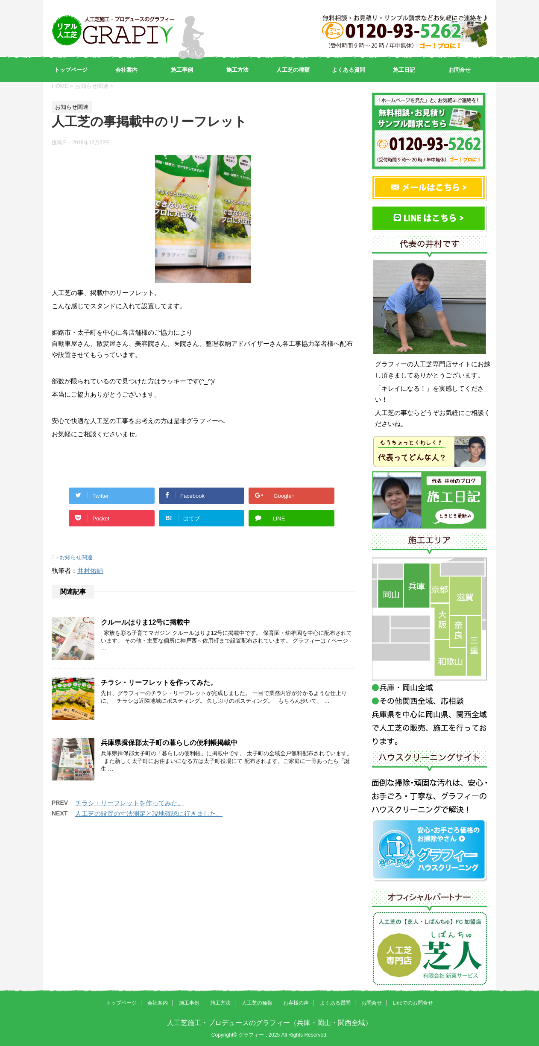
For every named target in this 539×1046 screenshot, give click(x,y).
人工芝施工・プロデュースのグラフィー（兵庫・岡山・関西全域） (269, 1022)
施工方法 (237, 70)
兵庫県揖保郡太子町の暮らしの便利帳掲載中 (169, 742)
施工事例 (182, 70)
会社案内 (126, 70)
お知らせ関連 (76, 557)
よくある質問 (348, 70)
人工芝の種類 (293, 70)
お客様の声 (296, 1003)
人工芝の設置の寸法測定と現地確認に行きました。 (149, 813)
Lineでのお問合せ (413, 1003)
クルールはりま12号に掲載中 (145, 622)
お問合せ (459, 70)
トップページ (71, 70)
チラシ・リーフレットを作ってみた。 (159, 682)
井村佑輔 (90, 570)
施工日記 (404, 70)
